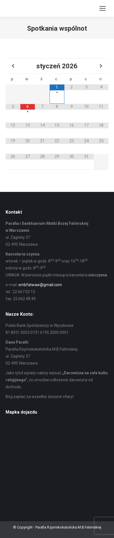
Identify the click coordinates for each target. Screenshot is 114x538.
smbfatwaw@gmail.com (40, 285)
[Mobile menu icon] (102, 8)
